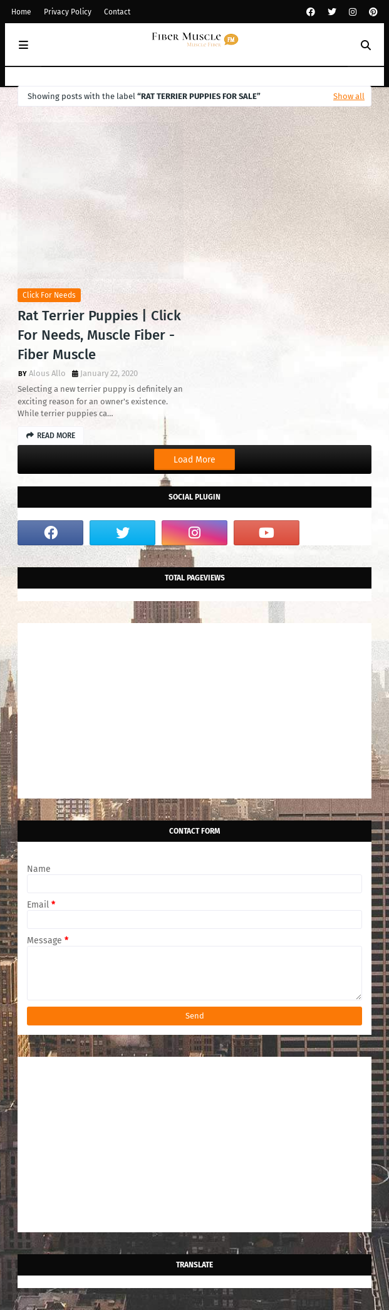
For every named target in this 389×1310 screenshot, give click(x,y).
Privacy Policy (67, 12)
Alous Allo (47, 373)
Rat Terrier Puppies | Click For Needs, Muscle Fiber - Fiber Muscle (99, 335)
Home (21, 12)
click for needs (49, 295)
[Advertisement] (194, 711)
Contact (117, 12)
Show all (349, 96)
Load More (194, 459)
